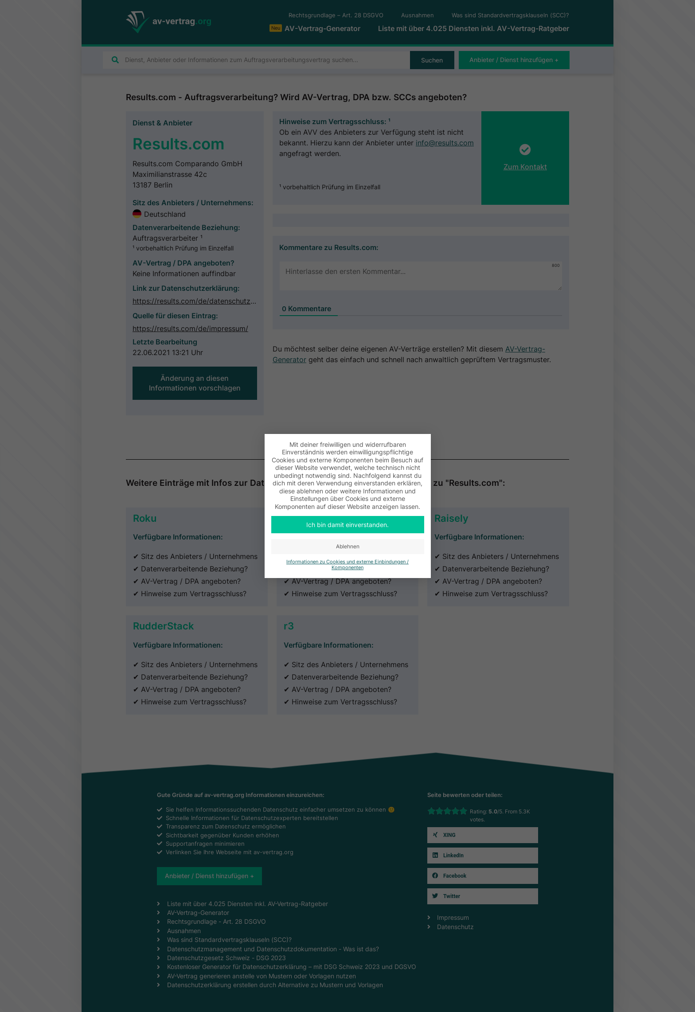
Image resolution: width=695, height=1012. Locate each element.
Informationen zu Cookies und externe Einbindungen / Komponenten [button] (347, 564)
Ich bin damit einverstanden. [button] (347, 524)
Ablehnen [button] (347, 546)
